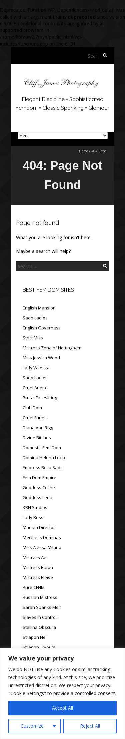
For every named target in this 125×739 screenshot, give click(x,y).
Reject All (90, 726)
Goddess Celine (39, 487)
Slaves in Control (40, 617)
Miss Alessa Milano (42, 547)
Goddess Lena (37, 497)
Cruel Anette (35, 388)
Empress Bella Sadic (43, 467)
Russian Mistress (40, 597)
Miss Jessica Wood (41, 358)
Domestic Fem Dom (42, 448)
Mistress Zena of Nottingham (52, 348)
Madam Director (39, 527)
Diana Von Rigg (38, 428)
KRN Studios (35, 507)
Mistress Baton (38, 567)
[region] (62, 693)
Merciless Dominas (42, 537)
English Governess (42, 328)
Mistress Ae (34, 557)
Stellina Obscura (39, 627)
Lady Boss (33, 517)
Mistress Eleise (38, 577)
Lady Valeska (36, 368)
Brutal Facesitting (40, 398)
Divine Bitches (37, 438)
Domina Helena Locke (45, 458)
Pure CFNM (34, 587)
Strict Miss (33, 338)
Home (83, 151)
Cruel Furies (35, 418)
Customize (32, 726)
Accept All (62, 708)
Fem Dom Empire (39, 477)
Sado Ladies (35, 318)
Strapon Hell (35, 637)
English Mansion (39, 308)
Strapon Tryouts (39, 647)
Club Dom (32, 408)
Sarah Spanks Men (42, 607)
